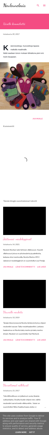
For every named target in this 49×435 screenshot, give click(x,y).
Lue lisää (41, 267)
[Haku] (38, 4)
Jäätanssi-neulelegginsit (17, 239)
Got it (32, 432)
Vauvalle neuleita (13, 312)
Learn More (21, 432)
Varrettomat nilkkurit (16, 385)
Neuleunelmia (14, 5)
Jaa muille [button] (38, 118)
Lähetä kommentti (25, 267)
